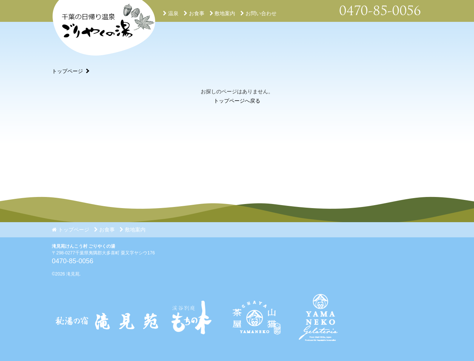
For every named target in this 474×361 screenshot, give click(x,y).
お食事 (194, 13)
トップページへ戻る (237, 101)
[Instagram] (255, 346)
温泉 (170, 13)
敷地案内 (223, 13)
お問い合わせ (258, 13)
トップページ (67, 71)
